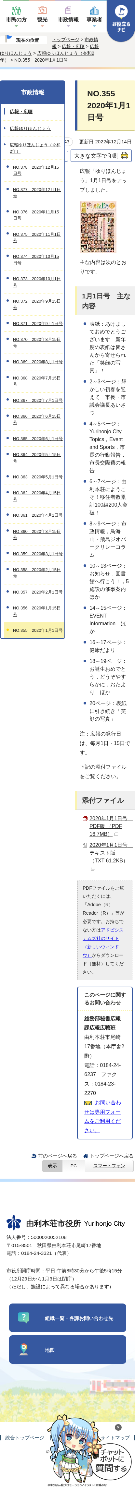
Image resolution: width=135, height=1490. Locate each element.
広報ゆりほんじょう (30, 128)
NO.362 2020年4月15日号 (37, 495)
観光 (42, 19)
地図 (50, 1350)
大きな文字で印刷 (96, 155)
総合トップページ (24, 1437)
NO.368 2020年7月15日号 (37, 381)
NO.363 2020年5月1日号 (38, 477)
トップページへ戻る (112, 1156)
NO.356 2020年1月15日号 (37, 611)
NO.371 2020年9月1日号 (38, 323)
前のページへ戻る (57, 1156)
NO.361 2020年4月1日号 (38, 515)
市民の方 (16, 19)
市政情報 (68, 19)
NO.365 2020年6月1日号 (38, 438)
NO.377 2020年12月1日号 (37, 192)
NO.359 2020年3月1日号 (38, 553)
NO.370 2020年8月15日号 (37, 342)
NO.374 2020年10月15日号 (36, 259)
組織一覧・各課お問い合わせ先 (79, 1318)
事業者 (94, 19)
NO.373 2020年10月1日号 (37, 281)
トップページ (65, 39)
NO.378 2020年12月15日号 (36, 170)
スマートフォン (109, 1165)
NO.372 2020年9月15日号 (37, 304)
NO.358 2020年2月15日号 (37, 572)
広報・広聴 (73, 46)
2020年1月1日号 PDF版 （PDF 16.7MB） (111, 826)
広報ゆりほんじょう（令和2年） (35, 147)
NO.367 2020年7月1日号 (38, 400)
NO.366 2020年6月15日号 (37, 419)
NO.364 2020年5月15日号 (37, 457)
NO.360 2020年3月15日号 (37, 534)
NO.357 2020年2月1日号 (38, 592)
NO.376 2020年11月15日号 (36, 215)
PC (74, 1165)
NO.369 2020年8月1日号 (38, 361)
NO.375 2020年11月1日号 (37, 237)
